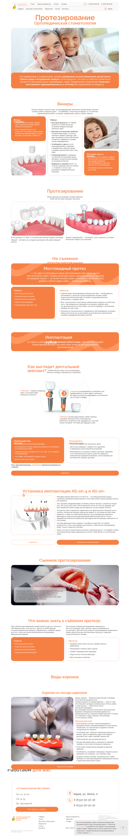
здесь (91, 833)
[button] (88, 542)
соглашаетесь (81, 826)
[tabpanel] (65, 730)
